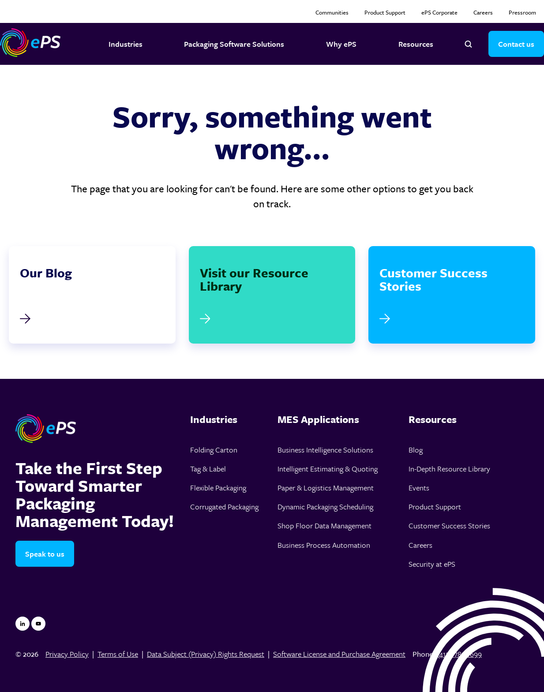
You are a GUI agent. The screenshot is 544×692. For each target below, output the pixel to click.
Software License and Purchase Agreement (339, 653)
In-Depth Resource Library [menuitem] (449, 468)
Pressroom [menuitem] (522, 12)
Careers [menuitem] (483, 12)
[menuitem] (228, 419)
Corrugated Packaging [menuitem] (224, 506)
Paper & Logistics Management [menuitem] (326, 487)
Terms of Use (118, 653)
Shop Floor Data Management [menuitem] (324, 525)
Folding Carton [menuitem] (213, 449)
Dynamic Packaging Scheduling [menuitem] (325, 506)
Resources (415, 43)
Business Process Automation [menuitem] (324, 544)
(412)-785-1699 (459, 653)
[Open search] (468, 43)
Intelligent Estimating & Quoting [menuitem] (328, 468)
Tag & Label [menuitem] (208, 468)
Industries (126, 43)
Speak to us (44, 553)
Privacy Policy (67, 653)
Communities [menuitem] (332, 12)
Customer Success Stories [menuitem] (449, 525)
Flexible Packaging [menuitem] (218, 487)
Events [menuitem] (419, 487)
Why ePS (341, 43)
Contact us (516, 43)
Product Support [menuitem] (384, 12)
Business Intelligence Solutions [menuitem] (325, 449)
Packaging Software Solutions (234, 43)
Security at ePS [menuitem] (432, 563)
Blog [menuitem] (416, 449)
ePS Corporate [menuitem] (439, 12)
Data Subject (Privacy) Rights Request (205, 653)
